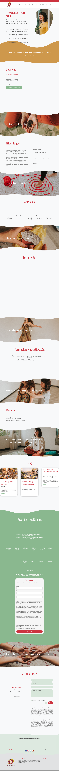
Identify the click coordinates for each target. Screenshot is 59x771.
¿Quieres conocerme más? (14, 87)
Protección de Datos (39, 618)
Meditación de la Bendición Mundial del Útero (39, 218)
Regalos (48, 0)
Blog (45, 0)
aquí (35, 725)
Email (17, 590)
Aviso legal (45, 758)
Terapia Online (19, 215)
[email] (29, 593)
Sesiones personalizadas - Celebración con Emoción (29, 218)
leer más (3, 493)
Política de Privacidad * (41, 700)
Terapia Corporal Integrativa (34, 4)
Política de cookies (46, 763)
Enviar (50, 702)
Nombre (17, 586)
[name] (29, 588)
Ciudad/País (18, 595)
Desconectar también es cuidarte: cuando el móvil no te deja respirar (8, 483)
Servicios (50, 4)
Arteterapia (27, 4)
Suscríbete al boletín (21, 766)
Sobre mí (21, 4)
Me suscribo (29, 631)
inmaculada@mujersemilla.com (13, 749)
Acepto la (38, 700)
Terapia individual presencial (9, 217)
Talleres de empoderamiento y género (49, 217)
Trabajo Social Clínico (44, 4)
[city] (29, 597)
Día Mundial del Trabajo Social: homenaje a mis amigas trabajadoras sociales (50, 471)
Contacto (51, 0)
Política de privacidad (47, 760)
